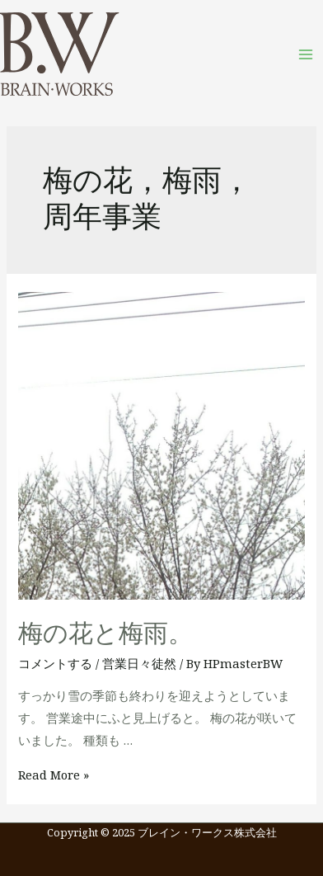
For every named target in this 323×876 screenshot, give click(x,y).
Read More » (53, 774)
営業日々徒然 (139, 663)
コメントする (55, 663)
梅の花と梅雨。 (105, 633)
